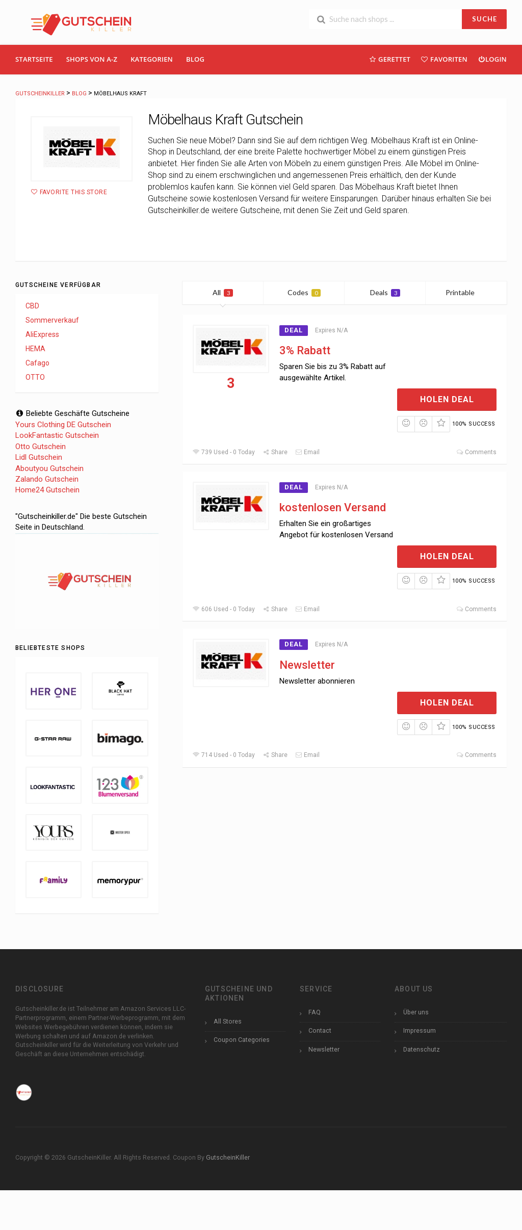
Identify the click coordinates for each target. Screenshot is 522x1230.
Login (492, 59)
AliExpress (42, 334)
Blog (195, 59)
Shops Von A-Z (91, 59)
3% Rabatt (304, 350)
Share (275, 452)
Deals (385, 292)
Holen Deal (447, 399)
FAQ (314, 1012)
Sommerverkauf (52, 320)
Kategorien (151, 59)
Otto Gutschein (40, 446)
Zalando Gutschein (47, 479)
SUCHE (484, 19)
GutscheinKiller (228, 1157)
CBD (32, 306)
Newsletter (307, 665)
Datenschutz (421, 1049)
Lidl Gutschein (38, 457)
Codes (304, 292)
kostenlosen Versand (332, 507)
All (223, 292)
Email (307, 452)
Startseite (34, 59)
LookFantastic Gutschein (57, 435)
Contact (319, 1030)
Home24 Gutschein (47, 489)
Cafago (37, 363)
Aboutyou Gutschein (49, 468)
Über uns (416, 1012)
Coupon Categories (242, 1039)
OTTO (35, 377)
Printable (466, 292)
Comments (476, 452)
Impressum (419, 1030)
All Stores (228, 1021)
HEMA (35, 349)
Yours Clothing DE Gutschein (63, 424)
